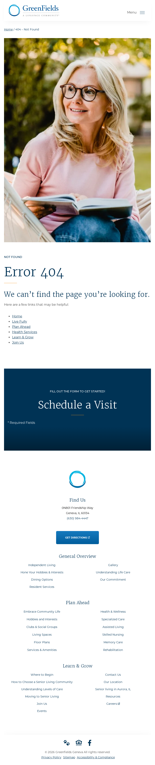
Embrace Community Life (42, 611)
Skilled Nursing (113, 634)
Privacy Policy (51, 757)
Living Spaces (42, 634)
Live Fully (19, 321)
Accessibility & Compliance (96, 757)
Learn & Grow (23, 337)
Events (42, 711)
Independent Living (42, 565)
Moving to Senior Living (42, 696)
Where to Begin (42, 675)
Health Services (24, 332)
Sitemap (69, 757)
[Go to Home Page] (34, 15)
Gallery (113, 565)
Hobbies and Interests (42, 619)
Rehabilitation (113, 650)
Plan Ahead (21, 327)
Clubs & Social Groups (41, 627)
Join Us (18, 342)
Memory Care (113, 642)
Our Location (113, 682)
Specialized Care (113, 619)
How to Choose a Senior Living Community (42, 682)
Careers (113, 703)
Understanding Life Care (113, 572)
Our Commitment (113, 579)
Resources (113, 696)
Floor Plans (42, 642)
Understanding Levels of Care (42, 689)
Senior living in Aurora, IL (113, 689)
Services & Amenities (42, 650)
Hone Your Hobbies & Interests (42, 572)
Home (8, 29)
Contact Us (113, 675)
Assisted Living (113, 627)
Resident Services (41, 587)
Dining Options (42, 579)
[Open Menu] (142, 12)
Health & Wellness (113, 611)
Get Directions (77, 535)
